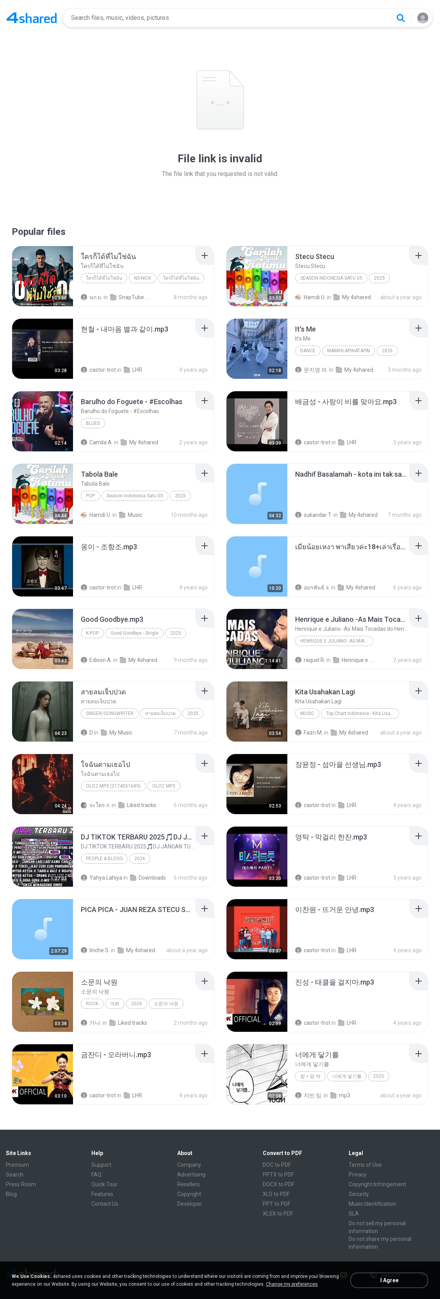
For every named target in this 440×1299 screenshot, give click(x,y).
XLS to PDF (276, 1194)
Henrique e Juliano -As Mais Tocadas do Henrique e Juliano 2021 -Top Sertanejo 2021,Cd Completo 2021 (336, 641)
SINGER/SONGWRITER (110, 713)
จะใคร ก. (95, 805)
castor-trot (98, 370)
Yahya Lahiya (101, 878)
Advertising (191, 1174)
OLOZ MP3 (163, 786)
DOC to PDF (277, 1165)
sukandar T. (313, 515)
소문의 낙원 (166, 1003)
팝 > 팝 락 (310, 1076)
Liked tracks (137, 805)
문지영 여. (311, 370)
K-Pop (92, 633)
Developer (189, 1204)
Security (359, 1194)
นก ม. (91, 297)
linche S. (95, 950)
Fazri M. (309, 732)
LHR (133, 370)
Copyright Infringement (377, 1184)
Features (102, 1194)
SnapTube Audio (131, 297)
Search (14, 1174)
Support (101, 1165)
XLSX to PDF (278, 1213)
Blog (11, 1194)
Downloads (148, 878)
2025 (379, 278)
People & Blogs (104, 858)
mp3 (340, 1095)
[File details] (42, 276)
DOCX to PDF (278, 1184)
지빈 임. (308, 1095)
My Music (116, 732)
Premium (17, 1165)
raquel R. (310, 660)
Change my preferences (292, 1284)
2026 (387, 350)
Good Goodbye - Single (134, 633)
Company (189, 1165)
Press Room (21, 1184)
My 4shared (352, 297)
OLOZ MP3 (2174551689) (113, 786)
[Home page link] (32, 17)
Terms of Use (365, 1165)
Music (130, 515)
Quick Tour (104, 1184)
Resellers (188, 1184)
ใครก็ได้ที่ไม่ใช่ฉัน (104, 278)
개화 (114, 1003)
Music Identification (372, 1204)
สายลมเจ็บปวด (160, 713)
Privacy (358, 1174)
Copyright (189, 1194)
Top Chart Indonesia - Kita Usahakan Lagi (362, 713)
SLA (354, 1213)
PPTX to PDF (278, 1174)
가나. (91, 1023)
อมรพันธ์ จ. (312, 587)
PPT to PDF (276, 1204)
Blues (93, 423)
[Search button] (400, 18)
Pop (90, 496)
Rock (92, 1003)
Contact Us (104, 1204)
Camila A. (97, 442)
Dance (307, 350)
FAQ (96, 1174)
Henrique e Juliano (354, 660)
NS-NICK (142, 278)
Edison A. (96, 660)
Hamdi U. (310, 297)
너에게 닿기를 (347, 1076)
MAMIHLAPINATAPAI (348, 350)
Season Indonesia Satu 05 (331, 278)
